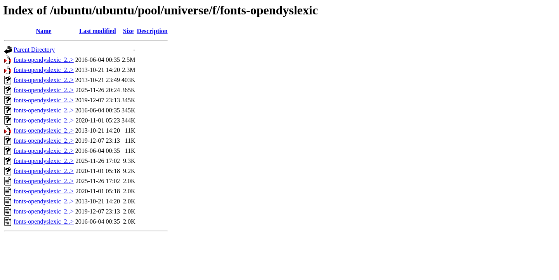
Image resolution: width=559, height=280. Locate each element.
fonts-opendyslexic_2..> (44, 59)
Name (43, 31)
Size (128, 31)
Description (152, 31)
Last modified (97, 31)
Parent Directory (34, 49)
